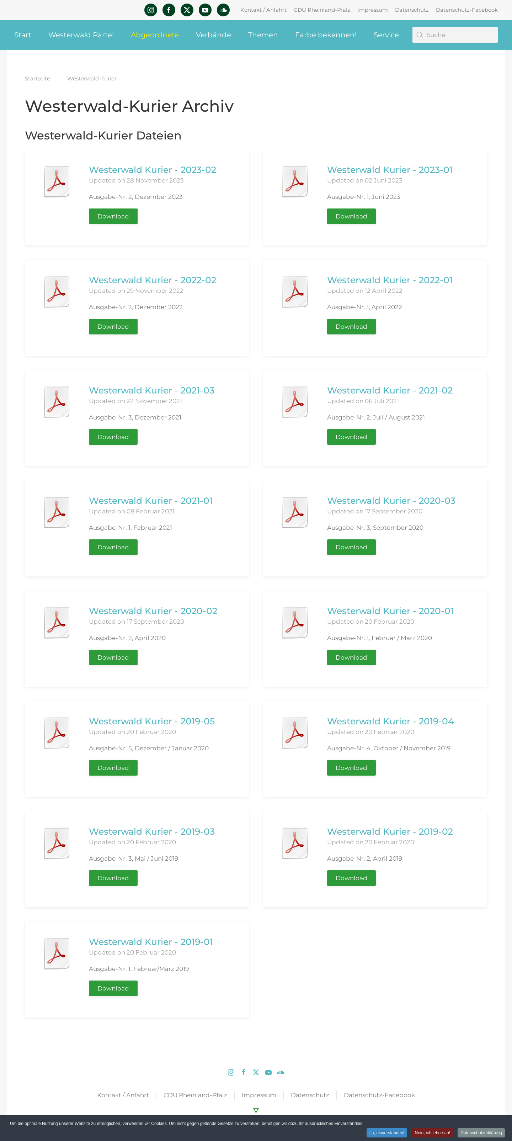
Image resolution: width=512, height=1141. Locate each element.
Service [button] (386, 35)
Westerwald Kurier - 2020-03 (391, 500)
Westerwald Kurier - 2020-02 (153, 611)
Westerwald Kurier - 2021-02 (390, 390)
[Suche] (455, 35)
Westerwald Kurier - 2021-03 (151, 390)
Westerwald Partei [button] (81, 35)
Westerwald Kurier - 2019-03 (152, 831)
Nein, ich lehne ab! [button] (432, 1133)
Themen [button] (263, 35)
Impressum (372, 9)
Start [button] (22, 35)
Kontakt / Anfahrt (263, 9)
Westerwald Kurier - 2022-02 (152, 280)
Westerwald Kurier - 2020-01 (390, 611)
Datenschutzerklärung (481, 1133)
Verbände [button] (213, 35)
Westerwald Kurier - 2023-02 (152, 169)
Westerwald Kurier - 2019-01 (151, 941)
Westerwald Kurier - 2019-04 (390, 721)
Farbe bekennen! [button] (326, 35)
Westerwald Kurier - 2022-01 (390, 280)
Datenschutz (412, 9)
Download (113, 216)
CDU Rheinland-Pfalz (322, 9)
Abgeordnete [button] (155, 35)
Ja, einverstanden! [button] (386, 1133)
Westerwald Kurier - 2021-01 (151, 500)
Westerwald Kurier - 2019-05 (152, 721)
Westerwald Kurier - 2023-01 (390, 169)
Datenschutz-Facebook (467, 9)
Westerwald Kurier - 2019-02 (390, 831)
